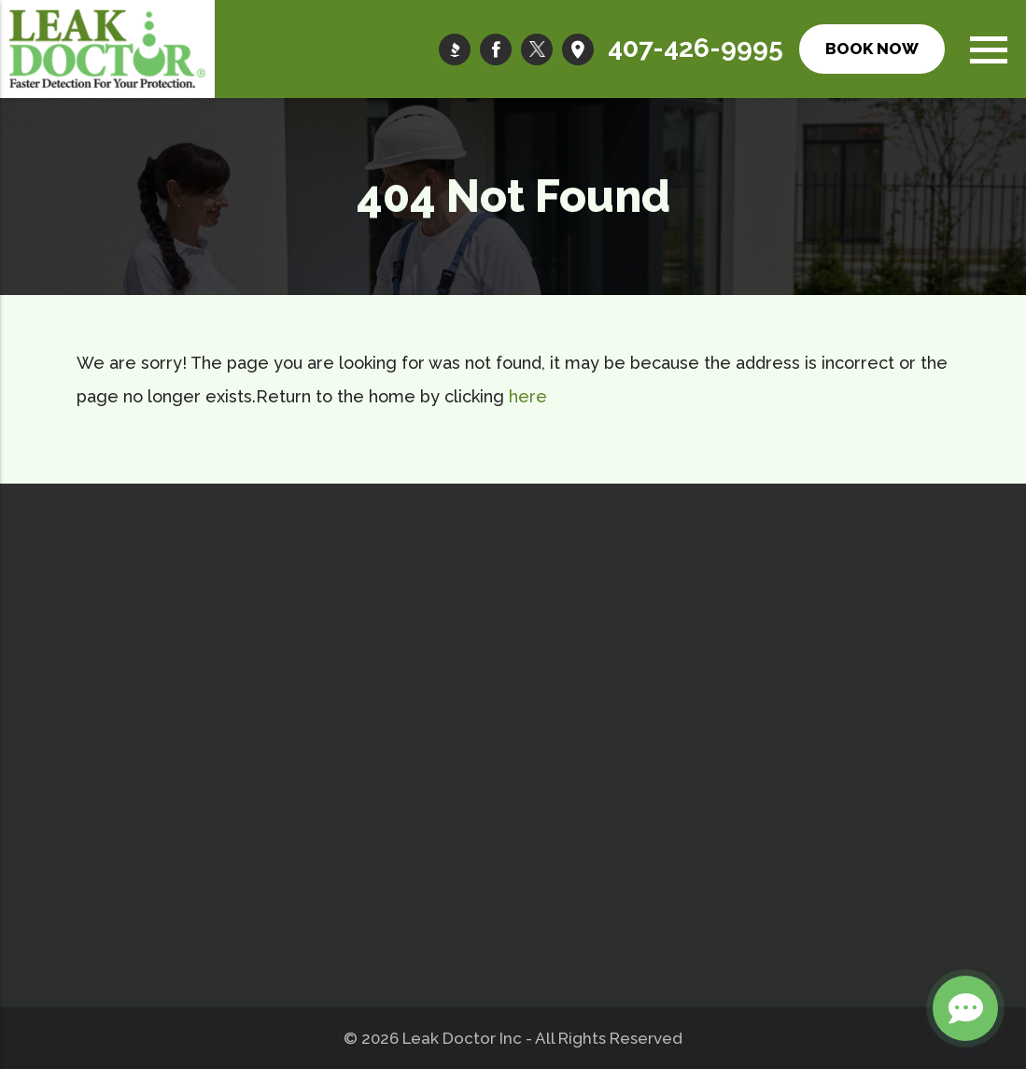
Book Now (872, 48)
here (528, 396)
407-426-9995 (695, 48)
